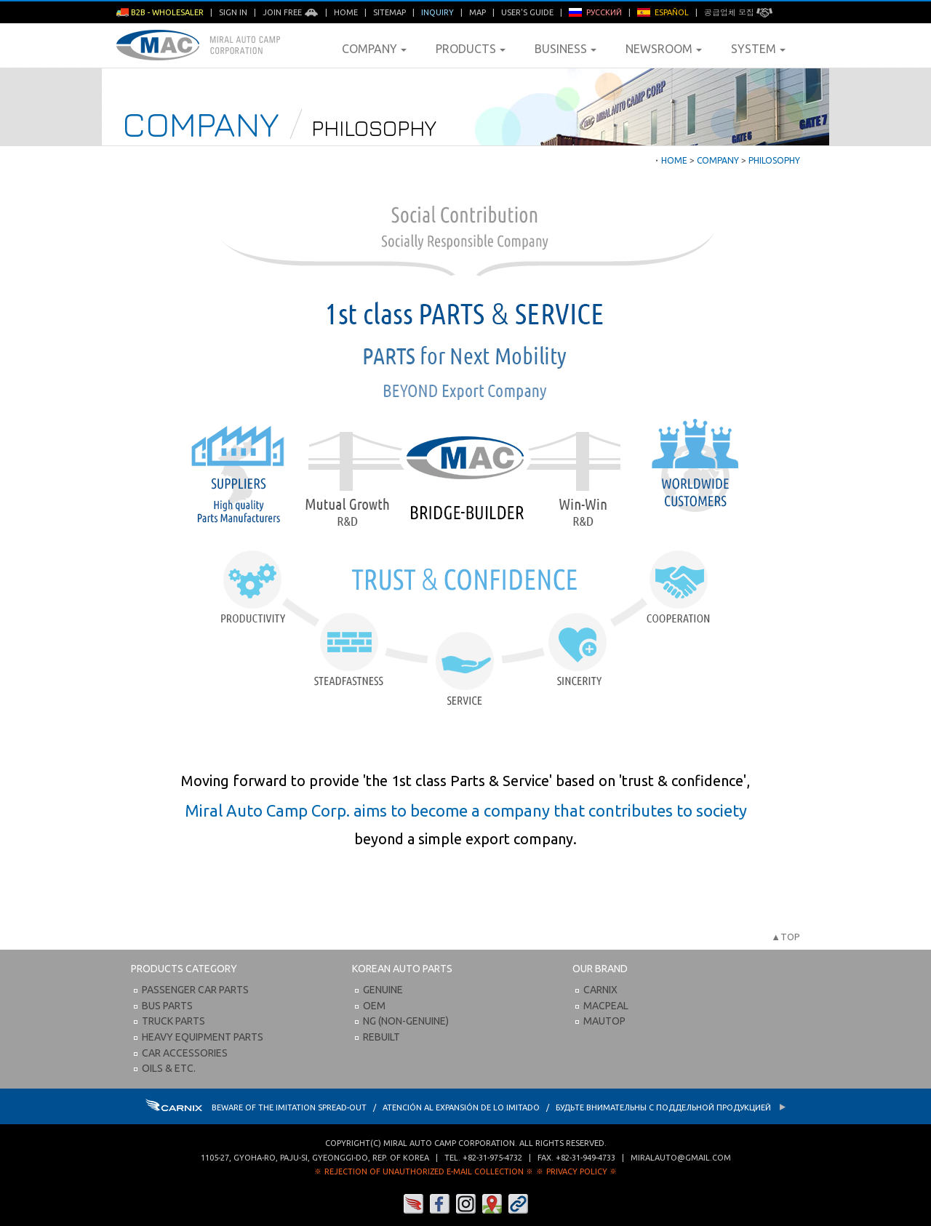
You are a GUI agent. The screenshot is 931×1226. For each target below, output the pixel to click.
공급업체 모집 (738, 12)
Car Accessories (185, 1053)
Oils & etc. (169, 1068)
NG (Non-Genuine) (406, 1021)
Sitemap (389, 12)
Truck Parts (173, 1021)
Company (374, 48)
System (758, 48)
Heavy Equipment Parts (202, 1037)
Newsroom (664, 48)
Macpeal (605, 1005)
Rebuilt (381, 1037)
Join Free (291, 12)
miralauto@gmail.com (681, 1157)
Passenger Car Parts (195, 989)
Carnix (600, 989)
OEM (374, 1005)
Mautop (604, 1021)
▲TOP (785, 936)
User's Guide (527, 12)
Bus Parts (167, 1005)
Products (471, 48)
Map (477, 12)
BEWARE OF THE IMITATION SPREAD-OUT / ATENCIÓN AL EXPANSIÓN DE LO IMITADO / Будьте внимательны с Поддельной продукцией (465, 1107)
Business (565, 48)
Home (346, 12)
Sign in (233, 12)
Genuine (383, 989)
